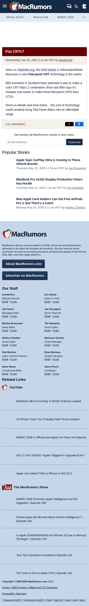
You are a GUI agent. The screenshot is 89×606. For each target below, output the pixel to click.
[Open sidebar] (84, 7)
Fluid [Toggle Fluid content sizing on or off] (48, 600)
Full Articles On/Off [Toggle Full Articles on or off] (33, 600)
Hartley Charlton (75, 207)
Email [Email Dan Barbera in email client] (5, 359)
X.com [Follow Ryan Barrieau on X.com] (56, 359)
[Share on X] (69, 124)
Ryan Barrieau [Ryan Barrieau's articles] (53, 352)
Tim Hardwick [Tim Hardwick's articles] (52, 323)
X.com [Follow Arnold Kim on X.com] (13, 301)
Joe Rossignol (77, 168)
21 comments (15, 124)
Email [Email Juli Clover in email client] (5, 316)
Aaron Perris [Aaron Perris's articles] (52, 366)
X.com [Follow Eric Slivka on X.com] (56, 301)
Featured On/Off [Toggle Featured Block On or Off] (11, 600)
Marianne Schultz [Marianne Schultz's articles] (54, 338)
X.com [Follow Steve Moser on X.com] (13, 373)
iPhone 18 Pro (15, 17)
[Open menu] (4, 6)
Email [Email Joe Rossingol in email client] (48, 316)
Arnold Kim (66, 60)
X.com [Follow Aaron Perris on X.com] (56, 373)
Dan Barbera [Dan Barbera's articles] (9, 352)
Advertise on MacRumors (25, 275)
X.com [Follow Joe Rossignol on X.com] (56, 316)
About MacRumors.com (23, 264)
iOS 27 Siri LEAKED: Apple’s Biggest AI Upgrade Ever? (50, 455)
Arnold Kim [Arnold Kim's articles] (8, 294)
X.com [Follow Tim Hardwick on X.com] (56, 330)
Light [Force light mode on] (74, 600)
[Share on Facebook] (79, 124)
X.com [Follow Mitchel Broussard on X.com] (13, 330)
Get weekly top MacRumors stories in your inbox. (44, 134)
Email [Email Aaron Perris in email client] (48, 373)
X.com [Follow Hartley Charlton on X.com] (13, 345)
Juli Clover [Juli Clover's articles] (8, 309)
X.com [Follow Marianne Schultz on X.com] (56, 345)
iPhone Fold (40, 17)
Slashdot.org (26, 69)
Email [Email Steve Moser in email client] (5, 373)
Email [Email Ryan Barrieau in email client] (48, 359)
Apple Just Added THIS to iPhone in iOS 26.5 (44, 473)
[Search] (78, 6)
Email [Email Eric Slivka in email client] (48, 301)
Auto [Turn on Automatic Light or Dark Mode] (68, 600)
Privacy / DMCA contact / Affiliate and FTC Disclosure (30, 587)
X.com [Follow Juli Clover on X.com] (13, 316)
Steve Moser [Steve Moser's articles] (9, 366)
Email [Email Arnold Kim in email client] (5, 301)
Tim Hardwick (75, 187)
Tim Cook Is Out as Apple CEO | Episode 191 (44, 573)
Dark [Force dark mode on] (81, 600)
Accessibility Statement (14, 593)
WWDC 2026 (65, 17)
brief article (48, 69)
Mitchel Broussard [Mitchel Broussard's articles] (12, 323)
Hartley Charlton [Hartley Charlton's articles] (11, 338)
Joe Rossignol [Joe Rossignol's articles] (53, 309)
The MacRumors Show (31, 487)
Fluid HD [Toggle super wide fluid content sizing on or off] (58, 600)
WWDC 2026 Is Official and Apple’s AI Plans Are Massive (51, 437)
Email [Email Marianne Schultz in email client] (48, 345)
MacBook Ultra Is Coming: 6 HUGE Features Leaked (48, 401)
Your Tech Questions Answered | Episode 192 (44, 555)
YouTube (16, 387)
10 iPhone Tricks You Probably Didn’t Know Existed (47, 419)
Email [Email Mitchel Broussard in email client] (5, 330)
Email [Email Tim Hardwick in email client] (48, 330)
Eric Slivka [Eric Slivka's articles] (51, 294)
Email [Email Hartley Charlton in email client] (5, 345)
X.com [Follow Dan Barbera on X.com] (13, 359)
